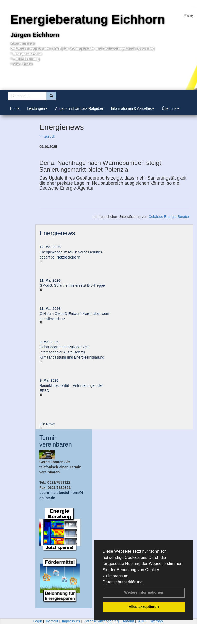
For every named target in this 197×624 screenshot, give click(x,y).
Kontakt (52, 621)
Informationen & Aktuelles (132, 108)
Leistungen (37, 108)
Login (37, 621)
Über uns (170, 108)
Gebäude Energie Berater (168, 217)
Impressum (118, 576)
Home (14, 108)
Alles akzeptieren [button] (144, 607)
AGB (142, 621)
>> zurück (47, 136)
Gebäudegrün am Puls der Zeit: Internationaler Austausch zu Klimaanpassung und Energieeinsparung (72, 352)
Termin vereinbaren (55, 441)
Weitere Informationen (143, 592)
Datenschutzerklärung (123, 582)
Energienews (57, 233)
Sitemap (156, 621)
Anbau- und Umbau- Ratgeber (79, 108)
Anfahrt (128, 621)
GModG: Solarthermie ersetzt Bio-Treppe (72, 285)
